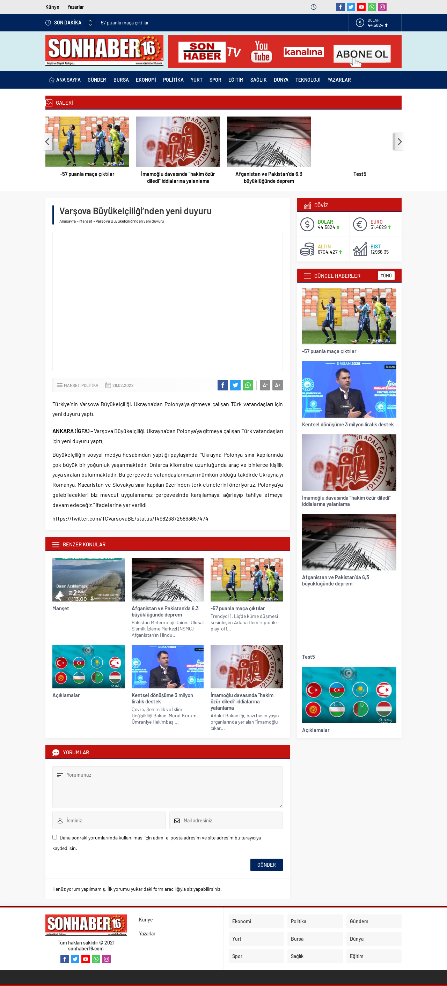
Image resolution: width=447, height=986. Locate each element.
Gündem (359, 921)
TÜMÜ (386, 275)
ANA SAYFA (65, 79)
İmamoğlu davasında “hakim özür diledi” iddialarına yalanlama (178, 177)
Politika (89, 385)
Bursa (297, 939)
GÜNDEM (97, 80)
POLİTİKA (173, 80)
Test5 (359, 174)
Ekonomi (241, 921)
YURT (197, 80)
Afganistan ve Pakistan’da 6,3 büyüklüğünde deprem (268, 177)
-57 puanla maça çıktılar (124, 22)
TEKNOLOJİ (308, 80)
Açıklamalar (66, 695)
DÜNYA (281, 80)
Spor (237, 956)
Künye (52, 7)
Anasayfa (67, 220)
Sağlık (297, 956)
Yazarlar (75, 7)
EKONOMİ (146, 80)
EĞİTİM (235, 80)
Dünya (357, 939)
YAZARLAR (339, 80)
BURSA (121, 80)
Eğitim (357, 956)
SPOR (215, 80)
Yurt (236, 939)
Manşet (85, 220)
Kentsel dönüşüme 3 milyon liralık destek (162, 698)
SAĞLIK (258, 80)
